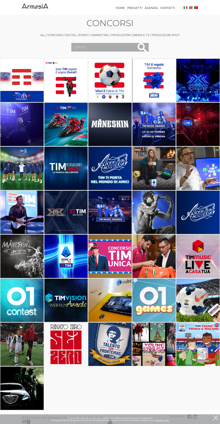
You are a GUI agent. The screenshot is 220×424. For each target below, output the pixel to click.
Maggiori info (162, 420)
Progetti (134, 8)
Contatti (167, 8)
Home (120, 8)
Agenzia (151, 8)
